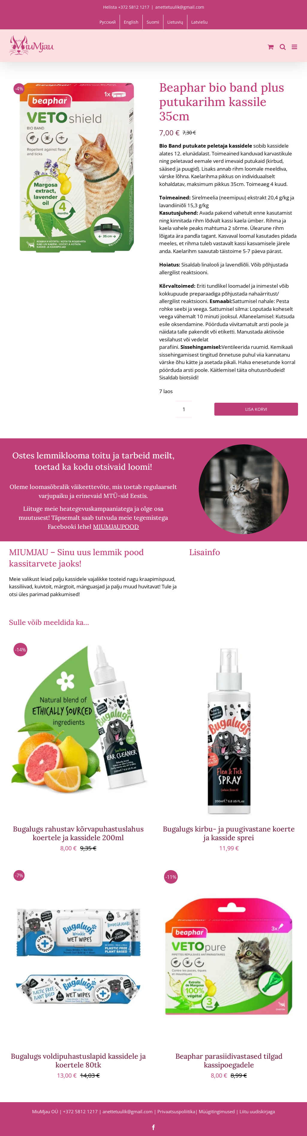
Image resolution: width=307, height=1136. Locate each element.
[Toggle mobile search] (283, 47)
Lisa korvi (256, 409)
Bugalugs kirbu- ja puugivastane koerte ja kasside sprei (229, 833)
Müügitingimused (217, 1111)
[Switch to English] (131, 22)
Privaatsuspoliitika (176, 1111)
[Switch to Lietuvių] (175, 22)
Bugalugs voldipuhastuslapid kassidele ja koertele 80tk (78, 1061)
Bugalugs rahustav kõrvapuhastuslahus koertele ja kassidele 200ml (78, 833)
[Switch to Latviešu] (199, 22)
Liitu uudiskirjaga (257, 1111)
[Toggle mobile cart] (271, 47)
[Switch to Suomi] (153, 22)
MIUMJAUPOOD (116, 526)
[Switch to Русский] (108, 22)
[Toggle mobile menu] (295, 47)
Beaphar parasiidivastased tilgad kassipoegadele (228, 1061)
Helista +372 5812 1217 (126, 7)
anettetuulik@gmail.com (179, 7)
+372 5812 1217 (80, 1111)
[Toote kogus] (184, 409)
